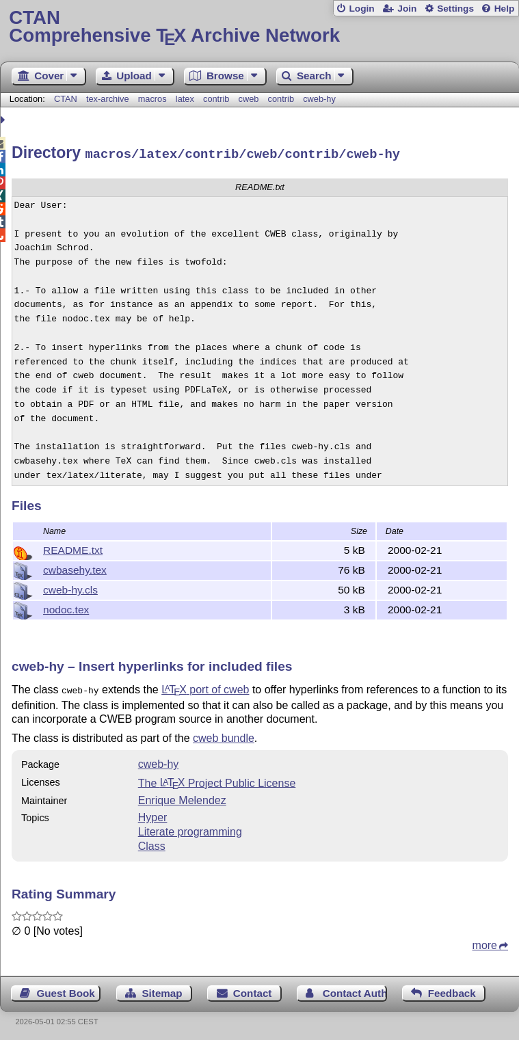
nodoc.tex (66, 607)
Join (406, 8)
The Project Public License (217, 779)
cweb (249, 99)
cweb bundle (223, 735)
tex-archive (107, 99)
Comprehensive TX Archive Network (259, 27)
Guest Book (66, 990)
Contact (252, 990)
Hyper (153, 814)
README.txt (73, 548)
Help (504, 8)
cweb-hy (319, 99)
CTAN (65, 99)
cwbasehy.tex (75, 568)
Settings (455, 8)
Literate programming (190, 828)
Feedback (452, 990)
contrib (216, 99)
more (485, 942)
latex (185, 99)
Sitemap (162, 990)
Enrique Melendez (182, 797)
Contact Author (355, 990)
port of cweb (205, 687)
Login (361, 8)
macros (152, 99)
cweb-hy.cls (70, 588)
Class (151, 843)
